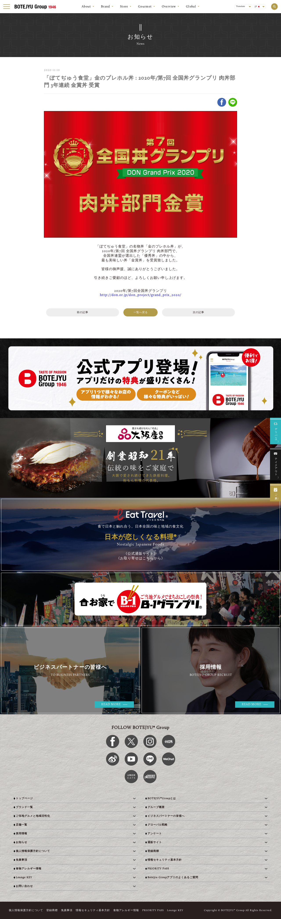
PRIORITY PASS (153, 910)
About (86, 6)
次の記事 (198, 312)
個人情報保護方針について (26, 910)
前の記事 (82, 312)
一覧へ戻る (140, 312)
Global (191, 6)
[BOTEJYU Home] (35, 7)
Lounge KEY (175, 910)
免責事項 (66, 910)
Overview (169, 6)
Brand (105, 6)
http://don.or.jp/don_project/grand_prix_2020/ (140, 295)
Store (124, 6)
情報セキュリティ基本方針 (93, 910)
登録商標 (52, 910)
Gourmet (145, 6)
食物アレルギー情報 (126, 910)
